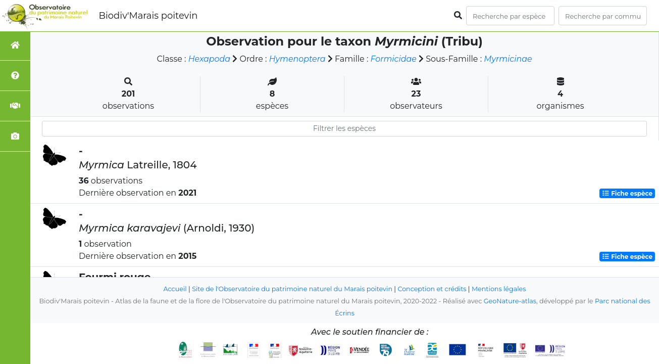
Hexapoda (208, 59)
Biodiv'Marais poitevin (147, 15)
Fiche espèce (627, 193)
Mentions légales (500, 289)
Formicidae (394, 59)
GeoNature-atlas (509, 301)
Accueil (174, 289)
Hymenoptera (297, 59)
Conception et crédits (432, 289)
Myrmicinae (508, 59)
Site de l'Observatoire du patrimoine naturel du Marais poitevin (292, 289)
